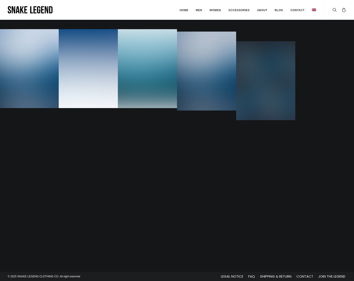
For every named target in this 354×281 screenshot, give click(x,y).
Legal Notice (232, 276)
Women (215, 10)
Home (184, 10)
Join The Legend (331, 276)
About (262, 10)
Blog (279, 10)
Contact (304, 276)
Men (199, 10)
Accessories (239, 10)
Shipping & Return (275, 276)
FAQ (251, 276)
